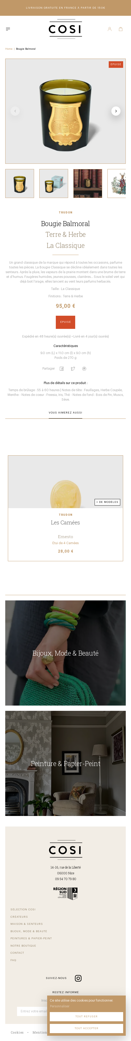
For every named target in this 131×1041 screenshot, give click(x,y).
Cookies (17, 1032)
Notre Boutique (23, 946)
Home (9, 49)
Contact (17, 953)
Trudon (66, 212)
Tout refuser (86, 1016)
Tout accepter (87, 1028)
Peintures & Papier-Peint (31, 938)
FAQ (13, 960)
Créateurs (19, 917)
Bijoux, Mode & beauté (28, 931)
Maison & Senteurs (26, 924)
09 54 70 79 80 (65, 879)
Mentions (40, 1032)
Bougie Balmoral (26, 49)
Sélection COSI (23, 909)
